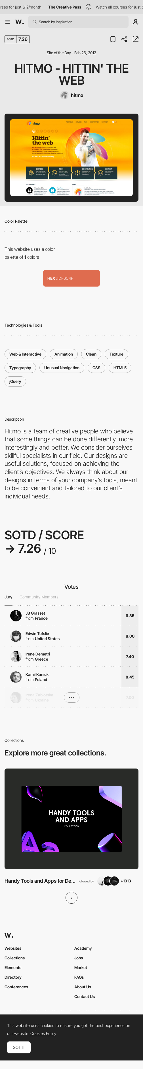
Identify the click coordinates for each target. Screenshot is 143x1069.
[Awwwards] (19, 22)
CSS (96, 367)
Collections (15, 957)
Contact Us (84, 996)
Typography (20, 367)
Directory (13, 977)
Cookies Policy (43, 1033)
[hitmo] (71, 95)
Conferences (16, 986)
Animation (63, 354)
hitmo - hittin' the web (71, 74)
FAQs (79, 977)
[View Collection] (71, 819)
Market (80, 967)
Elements (13, 967)
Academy (83, 948)
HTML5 (120, 367)
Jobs (78, 957)
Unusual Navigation (61, 367)
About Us (82, 986)
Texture (116, 354)
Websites (13, 948)
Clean (91, 354)
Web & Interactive (25, 354)
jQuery (15, 381)
